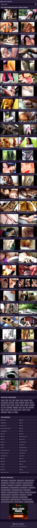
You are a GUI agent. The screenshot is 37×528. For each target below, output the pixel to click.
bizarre (28, 409)
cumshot (15, 409)
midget (9, 412)
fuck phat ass (12, 482)
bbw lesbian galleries (18, 501)
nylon (19, 409)
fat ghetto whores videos (15, 499)
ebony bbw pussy (23, 447)
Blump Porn (3, 420)
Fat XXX (2, 447)
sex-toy (16, 402)
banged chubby (15, 497)
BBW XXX (3, 433)
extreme (7, 409)
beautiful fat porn (4, 453)
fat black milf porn (23, 466)
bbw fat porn (22, 439)
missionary (32, 405)
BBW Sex (2, 439)
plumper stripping (23, 497)
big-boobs (22, 402)
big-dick (26, 405)
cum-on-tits (11, 402)
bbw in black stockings (5, 490)
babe (7, 400)
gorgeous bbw (22, 461)
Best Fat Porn (3, 425)
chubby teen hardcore (5, 494)
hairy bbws (3, 492)
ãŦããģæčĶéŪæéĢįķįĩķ (29, 501)
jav (1, 407)
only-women (3, 412)
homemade (9, 407)
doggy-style (15, 407)
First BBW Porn (22, 453)
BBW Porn (3, 442)
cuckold (23, 409)
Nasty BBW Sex (4, 431)
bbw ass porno (11, 485)
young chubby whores (14, 487)
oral (10, 400)
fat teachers (3, 485)
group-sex (3, 405)
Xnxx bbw (3, 464)
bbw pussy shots (27, 490)
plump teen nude (4, 482)
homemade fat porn (5, 450)
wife (11, 409)
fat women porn (22, 442)
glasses (16, 412)
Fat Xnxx (2, 466)
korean (21, 405)
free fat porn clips (23, 450)
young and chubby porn (28, 482)
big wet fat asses (23, 487)
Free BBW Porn (4, 455)
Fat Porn (21, 425)
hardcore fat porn (5, 472)
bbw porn (21, 431)
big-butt (26, 400)
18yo (14, 400)
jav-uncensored (4, 402)
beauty (17, 400)
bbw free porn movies (5, 428)
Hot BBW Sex (3, 422)
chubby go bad (32, 487)
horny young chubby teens (12, 492)
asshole (12, 405)
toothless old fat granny (27, 499)
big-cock (27, 402)
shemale (17, 405)
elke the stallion (20, 480)
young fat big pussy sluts (17, 490)
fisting (8, 405)
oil (12, 412)
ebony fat (21, 492)
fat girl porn (21, 444)
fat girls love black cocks (27, 485)
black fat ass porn (23, 436)
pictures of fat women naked (7, 501)
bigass (2, 409)
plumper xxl (19, 482)
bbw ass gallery (4, 480)
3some (30, 400)
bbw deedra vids (15, 494)
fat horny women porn (5, 497)
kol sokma (29, 494)
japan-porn (31, 407)
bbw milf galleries (4, 487)
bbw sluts (21, 433)
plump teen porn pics (29, 480)
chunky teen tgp (12, 480)
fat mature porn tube (24, 472)
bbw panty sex (23, 494)
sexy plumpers (18, 485)
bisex (20, 407)
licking (21, 400)
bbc (24, 407)
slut (27, 407)
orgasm (2, 400)
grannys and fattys (5, 499)
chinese (31, 402)
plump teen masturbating (30, 492)
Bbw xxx (21, 422)
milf (4, 407)
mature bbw (21, 455)
